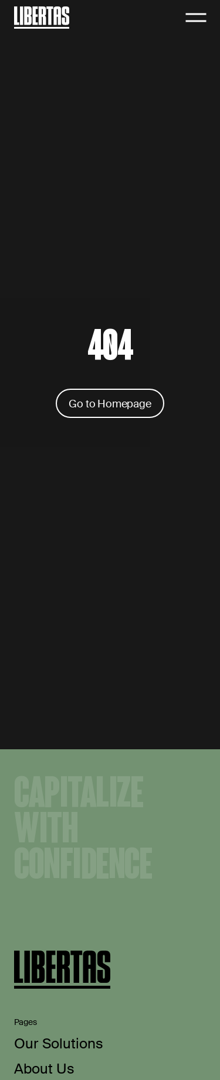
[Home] (41, 17)
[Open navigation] (196, 18)
